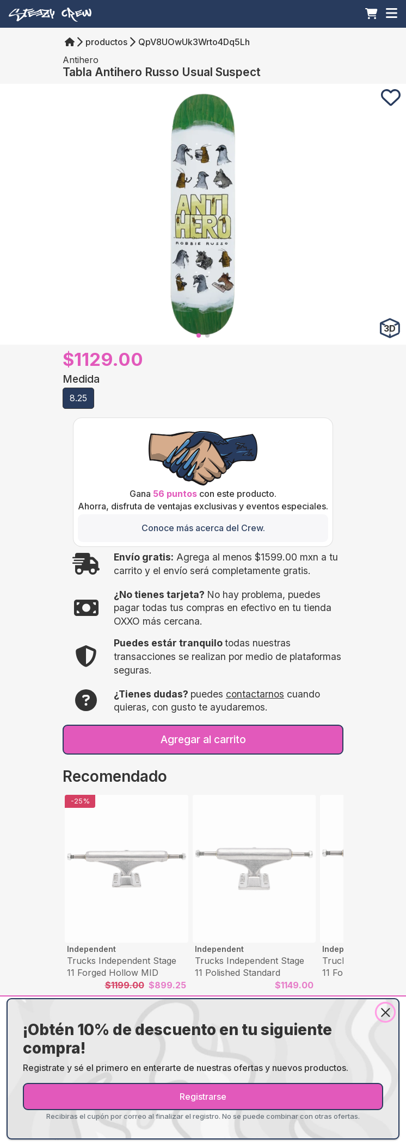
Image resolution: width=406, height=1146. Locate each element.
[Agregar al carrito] (203, 740)
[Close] (385, 1012)
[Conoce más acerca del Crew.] (203, 527)
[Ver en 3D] (390, 328)
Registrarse (203, 1096)
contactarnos (255, 694)
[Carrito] (371, 13)
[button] (78, 398)
